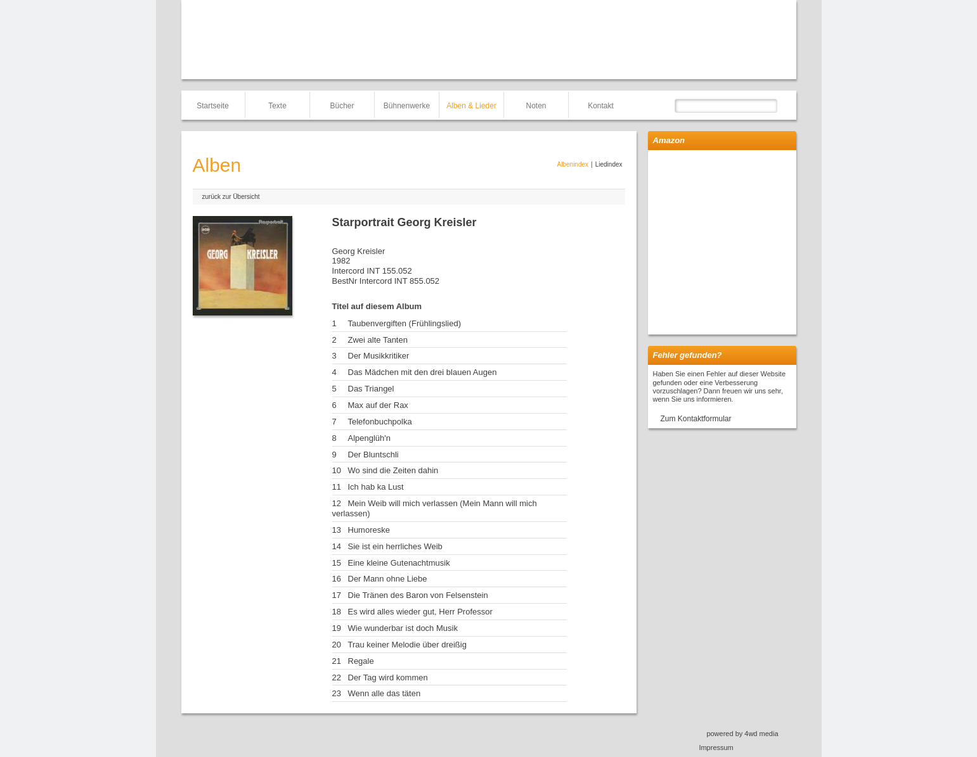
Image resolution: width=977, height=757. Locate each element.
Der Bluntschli (373, 454)
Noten (536, 105)
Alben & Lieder (471, 105)
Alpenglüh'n (369, 438)
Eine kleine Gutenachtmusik (399, 563)
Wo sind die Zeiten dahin (393, 470)
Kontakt (601, 105)
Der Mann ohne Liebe (387, 578)
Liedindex (609, 164)
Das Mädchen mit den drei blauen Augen (422, 372)
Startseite (213, 105)
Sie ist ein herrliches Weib (395, 546)
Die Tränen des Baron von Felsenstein (418, 595)
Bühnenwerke (407, 105)
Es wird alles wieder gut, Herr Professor (420, 611)
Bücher (342, 105)
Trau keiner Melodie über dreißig (407, 644)
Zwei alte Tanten (378, 340)
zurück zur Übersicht (231, 196)
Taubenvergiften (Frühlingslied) (404, 323)
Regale (361, 661)
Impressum (716, 747)
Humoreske (369, 530)
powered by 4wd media (742, 733)
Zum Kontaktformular (696, 418)
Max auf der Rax (378, 405)
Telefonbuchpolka (380, 421)
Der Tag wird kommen (388, 677)
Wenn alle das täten (384, 693)
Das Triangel (371, 388)
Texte (277, 105)
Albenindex (572, 164)
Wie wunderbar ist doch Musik (403, 628)
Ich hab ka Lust (376, 487)
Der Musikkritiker (379, 355)
